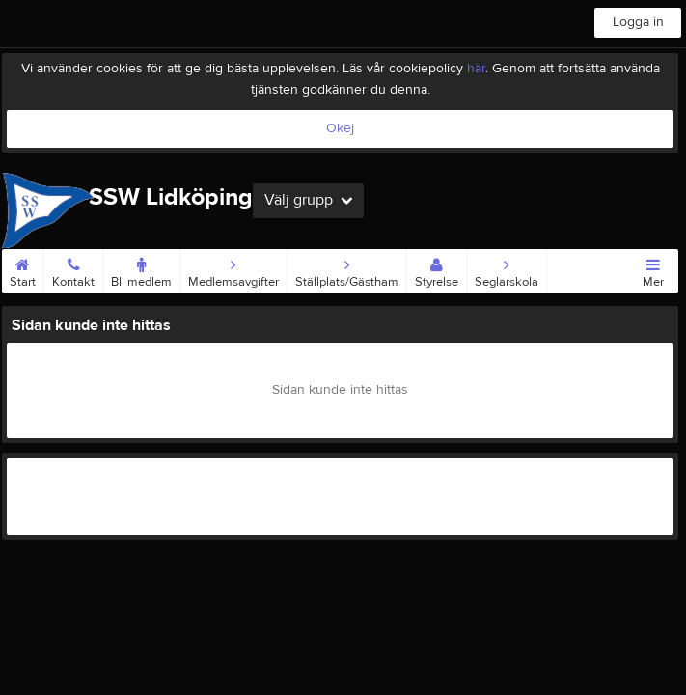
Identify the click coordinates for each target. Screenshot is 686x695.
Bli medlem (141, 269)
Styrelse (436, 269)
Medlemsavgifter (233, 269)
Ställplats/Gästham (346, 269)
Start (23, 269)
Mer (653, 269)
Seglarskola (506, 269)
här (476, 68)
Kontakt (73, 269)
